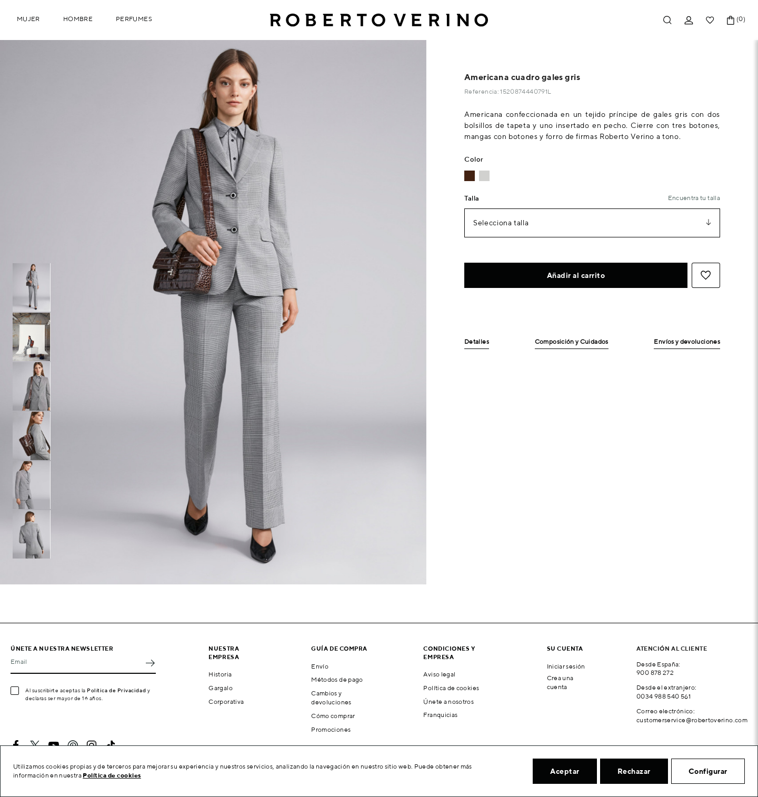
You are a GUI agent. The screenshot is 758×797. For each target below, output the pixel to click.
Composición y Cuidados (572, 341)
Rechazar (634, 771)
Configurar (708, 771)
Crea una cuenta (560, 682)
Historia (220, 674)
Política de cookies (451, 688)
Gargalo (220, 688)
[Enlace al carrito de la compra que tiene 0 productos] (730, 20)
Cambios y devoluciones (331, 697)
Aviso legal (439, 674)
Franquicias (440, 715)
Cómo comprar (333, 716)
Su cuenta (565, 648)
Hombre (78, 19)
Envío (319, 666)
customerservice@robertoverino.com (691, 720)
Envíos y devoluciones (687, 341)
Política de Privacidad (116, 690)
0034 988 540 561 (663, 696)
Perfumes (134, 19)
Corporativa (226, 701)
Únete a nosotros (448, 701)
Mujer (28, 19)
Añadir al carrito (576, 275)
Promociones (331, 729)
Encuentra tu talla (694, 198)
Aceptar (565, 771)
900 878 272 (655, 672)
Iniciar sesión (566, 666)
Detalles (476, 341)
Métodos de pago (337, 679)
